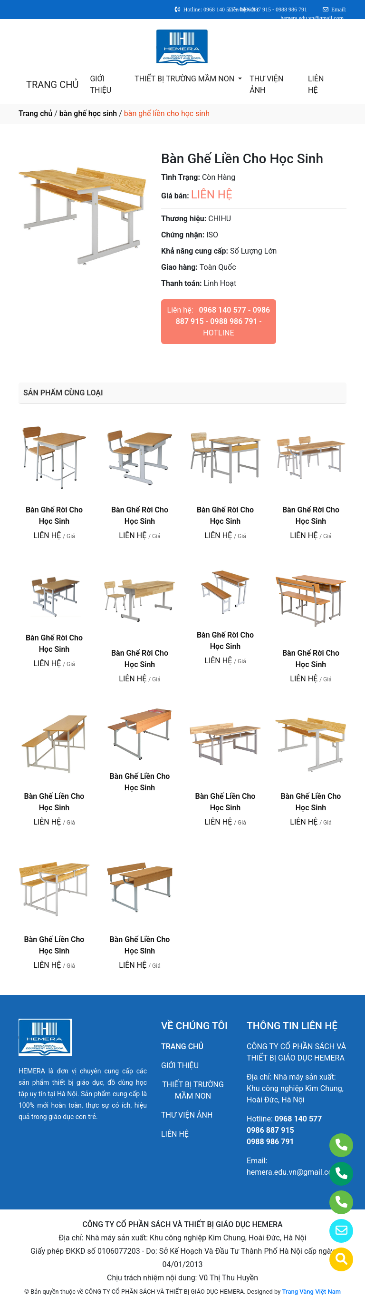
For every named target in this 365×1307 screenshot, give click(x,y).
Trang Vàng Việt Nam (311, 1291)
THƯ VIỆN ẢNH (266, 84)
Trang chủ (35, 113)
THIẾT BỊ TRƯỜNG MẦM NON (185, 78)
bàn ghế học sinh (88, 113)
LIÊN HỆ (316, 84)
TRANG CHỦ (52, 84)
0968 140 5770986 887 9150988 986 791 (284, 1130)
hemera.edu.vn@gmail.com (293, 1172)
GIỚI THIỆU (100, 84)
